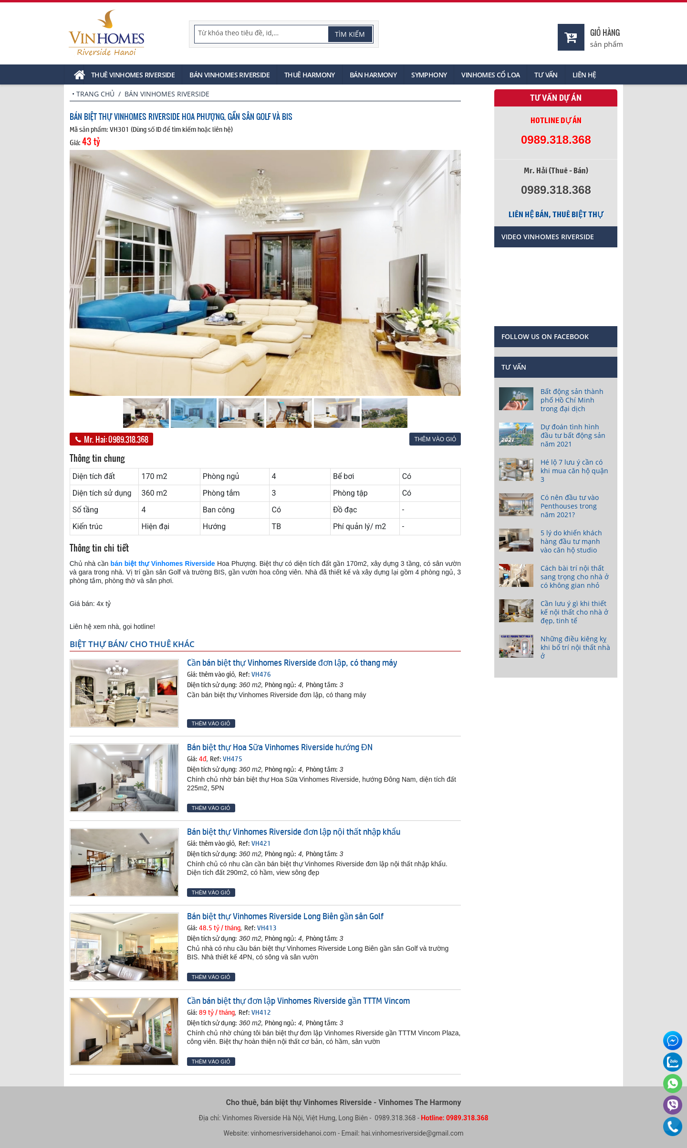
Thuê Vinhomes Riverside (133, 74)
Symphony (429, 74)
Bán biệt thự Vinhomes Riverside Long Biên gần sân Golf (285, 916)
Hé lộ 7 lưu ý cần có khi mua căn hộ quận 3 (574, 470)
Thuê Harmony (309, 74)
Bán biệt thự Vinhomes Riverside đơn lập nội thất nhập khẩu (293, 831)
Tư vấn (545, 74)
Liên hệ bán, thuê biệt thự (556, 214)
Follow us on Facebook (545, 336)
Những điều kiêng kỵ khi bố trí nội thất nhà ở (575, 647)
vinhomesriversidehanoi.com (293, 1133)
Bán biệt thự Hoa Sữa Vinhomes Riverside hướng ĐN (280, 747)
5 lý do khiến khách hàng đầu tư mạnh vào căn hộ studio (571, 541)
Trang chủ (95, 93)
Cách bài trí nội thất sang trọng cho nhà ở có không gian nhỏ (575, 576)
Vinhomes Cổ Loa (490, 74)
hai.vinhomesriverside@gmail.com (412, 1133)
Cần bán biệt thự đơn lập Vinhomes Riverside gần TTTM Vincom (298, 1000)
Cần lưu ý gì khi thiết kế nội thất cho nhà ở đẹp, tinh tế (574, 612)
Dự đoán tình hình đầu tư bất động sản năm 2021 (573, 435)
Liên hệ (584, 74)
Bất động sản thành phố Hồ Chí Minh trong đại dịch (572, 400)
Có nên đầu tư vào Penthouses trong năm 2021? (570, 506)
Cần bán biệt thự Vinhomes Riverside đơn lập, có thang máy (292, 662)
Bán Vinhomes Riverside (229, 74)
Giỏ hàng (605, 32)
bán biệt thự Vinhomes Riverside (163, 563)
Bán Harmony (373, 74)
